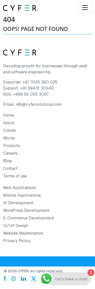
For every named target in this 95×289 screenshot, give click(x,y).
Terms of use (15, 176)
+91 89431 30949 (36, 88)
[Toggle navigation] (85, 8)
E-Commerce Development (28, 218)
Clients (9, 130)
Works (9, 138)
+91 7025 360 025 (40, 82)
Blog (7, 160)
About (8, 123)
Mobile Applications (22, 195)
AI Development (18, 202)
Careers (10, 153)
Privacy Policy (16, 240)
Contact (10, 168)
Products (11, 145)
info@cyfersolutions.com (39, 104)
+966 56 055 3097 (31, 94)
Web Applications (19, 187)
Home (8, 115)
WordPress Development (26, 210)
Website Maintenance (23, 233)
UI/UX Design (15, 225)
